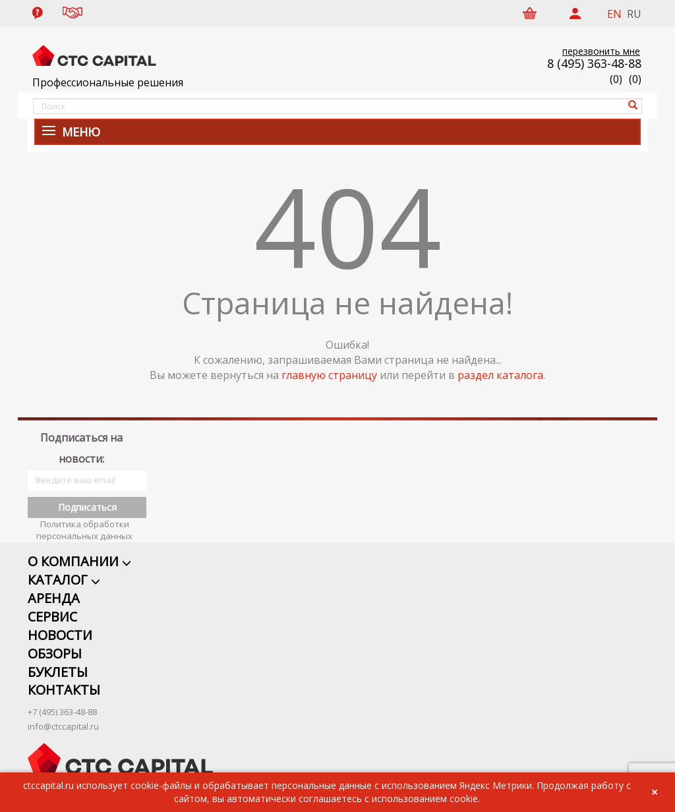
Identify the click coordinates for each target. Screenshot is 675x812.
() (635, 79)
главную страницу (329, 375)
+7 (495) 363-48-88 (62, 698)
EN (614, 14)
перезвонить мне (601, 51)
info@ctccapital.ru (63, 712)
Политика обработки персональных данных (84, 516)
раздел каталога (500, 375)
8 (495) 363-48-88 (594, 63)
